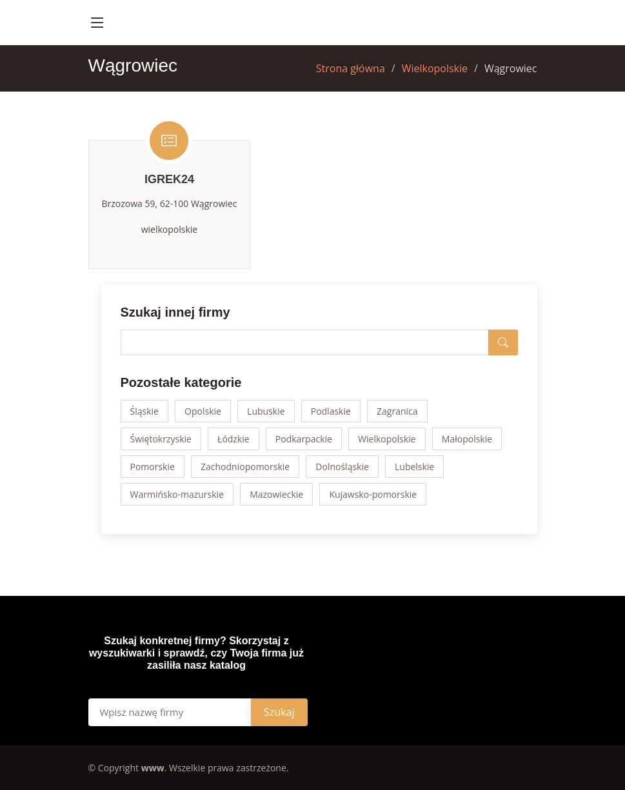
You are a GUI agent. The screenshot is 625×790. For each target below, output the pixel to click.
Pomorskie (152, 466)
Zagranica (397, 411)
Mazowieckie (276, 494)
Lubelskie (414, 466)
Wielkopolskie (435, 68)
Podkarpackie (303, 439)
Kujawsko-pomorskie (373, 494)
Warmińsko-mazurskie (177, 494)
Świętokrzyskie (161, 439)
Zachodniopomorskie (245, 466)
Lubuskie (265, 411)
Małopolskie (467, 439)
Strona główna (350, 68)
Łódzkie (233, 439)
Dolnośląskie (342, 466)
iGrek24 (169, 179)
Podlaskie (331, 411)
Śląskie (144, 411)
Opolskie (202, 411)
